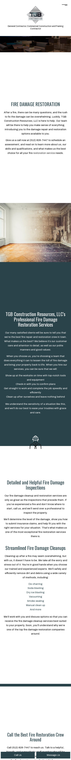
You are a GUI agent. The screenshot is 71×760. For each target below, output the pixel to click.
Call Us (18, 755)
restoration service (44, 153)
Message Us (53, 755)
